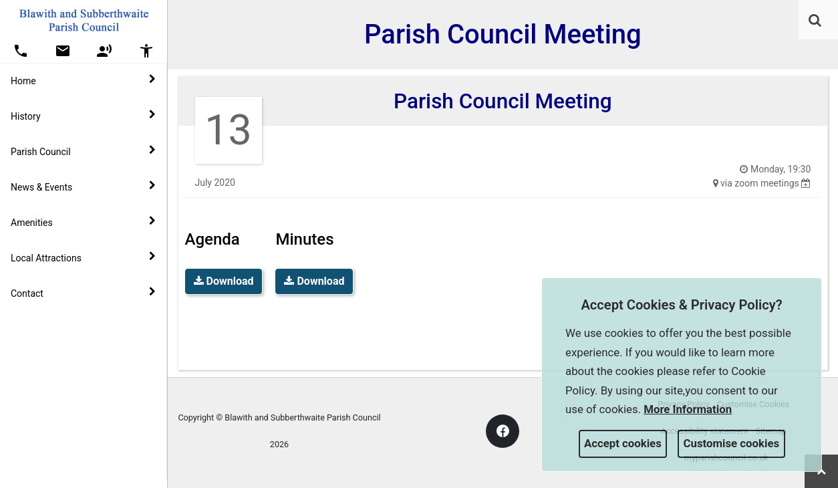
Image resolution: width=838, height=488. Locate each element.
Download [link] (224, 281)
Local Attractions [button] (83, 257)
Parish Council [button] (83, 151)
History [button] (83, 116)
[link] (815, 20)
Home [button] (83, 80)
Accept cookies (623, 443)
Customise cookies (732, 443)
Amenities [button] (83, 222)
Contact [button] (83, 293)
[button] (816, 21)
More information (688, 409)
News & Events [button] (83, 186)
